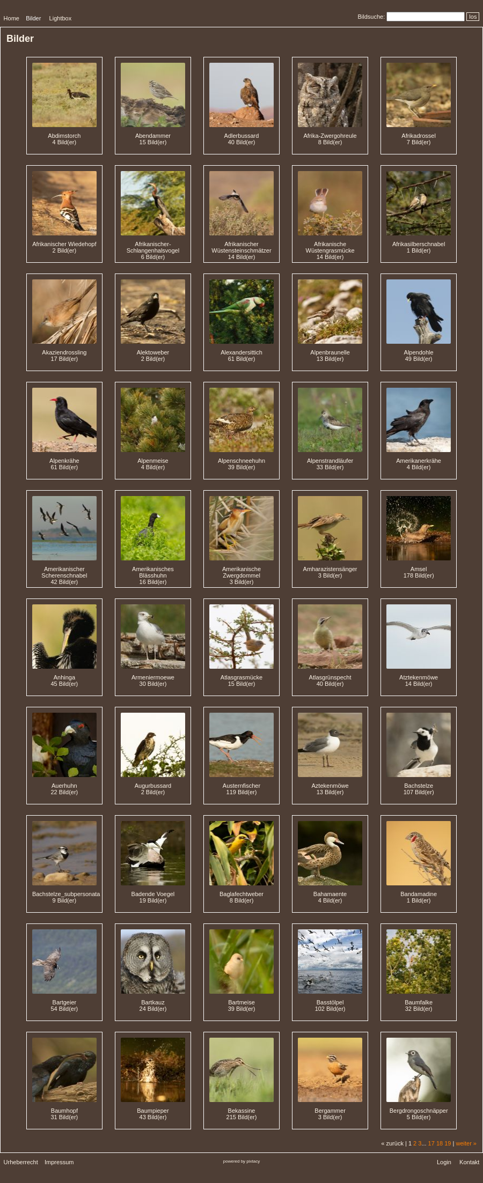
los (473, 16)
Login (444, 1162)
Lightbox (60, 18)
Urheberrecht (21, 1162)
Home (11, 18)
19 (447, 1143)
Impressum (59, 1162)
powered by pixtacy (241, 1161)
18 (439, 1143)
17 (431, 1143)
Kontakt (469, 1162)
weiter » (466, 1143)
